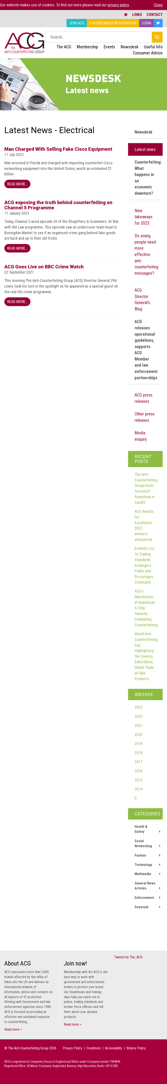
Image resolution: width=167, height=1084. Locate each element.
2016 (138, 771)
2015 (138, 780)
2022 (138, 716)
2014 (138, 789)
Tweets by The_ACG (128, 957)
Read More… (17, 184)
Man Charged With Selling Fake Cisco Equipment (58, 149)
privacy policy (118, 5)
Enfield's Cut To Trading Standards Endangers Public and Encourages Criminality (144, 565)
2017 (138, 761)
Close (158, 5)
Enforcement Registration (113, 23)
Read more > (13, 1029)
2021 (138, 725)
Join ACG (76, 23)
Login (146, 23)
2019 (138, 743)
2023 (138, 707)
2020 (138, 734)
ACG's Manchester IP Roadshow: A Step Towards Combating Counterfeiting (146, 608)
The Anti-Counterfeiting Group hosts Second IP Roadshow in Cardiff (146, 488)
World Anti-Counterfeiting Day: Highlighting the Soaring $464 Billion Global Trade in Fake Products (146, 656)
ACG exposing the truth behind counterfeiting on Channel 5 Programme (58, 205)
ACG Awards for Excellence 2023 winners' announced (144, 525)
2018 (138, 752)
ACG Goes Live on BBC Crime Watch (44, 266)
